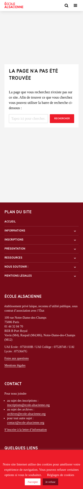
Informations (14, 230)
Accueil (10, 221)
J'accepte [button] (32, 481)
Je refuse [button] (50, 481)
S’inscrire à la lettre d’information (25, 429)
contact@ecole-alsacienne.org (25, 422)
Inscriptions (13, 239)
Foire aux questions (16, 358)
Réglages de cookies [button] (60, 475)
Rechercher (62, 118)
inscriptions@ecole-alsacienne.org (28, 405)
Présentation (14, 248)
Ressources (13, 257)
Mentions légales (18, 275)
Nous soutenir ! (16, 266)
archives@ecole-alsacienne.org (26, 413)
